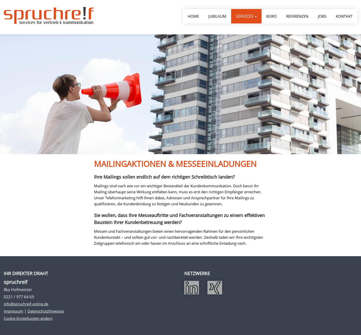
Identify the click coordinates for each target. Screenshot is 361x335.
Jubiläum (217, 16)
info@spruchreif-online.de (26, 303)
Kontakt (344, 16)
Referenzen (297, 16)
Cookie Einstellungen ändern (28, 318)
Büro (271, 16)
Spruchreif (48, 16)
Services (246, 17)
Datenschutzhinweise (45, 311)
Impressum (13, 311)
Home (193, 16)
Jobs (322, 16)
